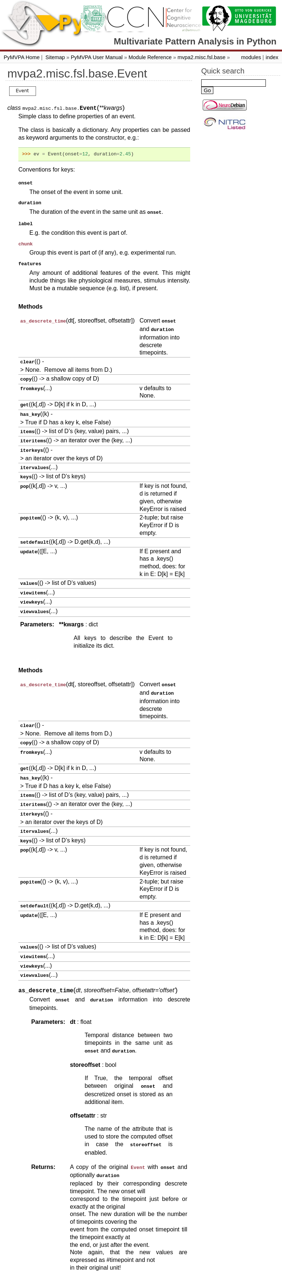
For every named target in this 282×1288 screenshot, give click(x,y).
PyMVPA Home (22, 57)
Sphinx (191, 1282)
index (272, 57)
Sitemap (55, 57)
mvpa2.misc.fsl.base (201, 57)
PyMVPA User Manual (97, 57)
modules (251, 57)
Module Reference (150, 57)
